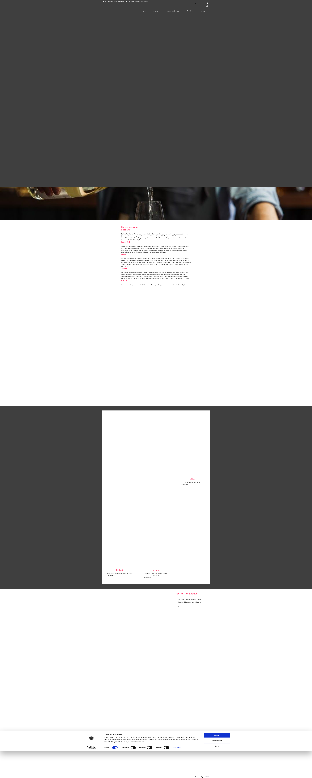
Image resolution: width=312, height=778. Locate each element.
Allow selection (217, 767)
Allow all (217, 762)
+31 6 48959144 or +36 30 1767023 (114, 1)
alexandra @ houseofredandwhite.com (138, 1)
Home (144, 11)
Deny (217, 772)
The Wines (190, 11)
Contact (203, 11)
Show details (177, 774)
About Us (156, 11)
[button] (111, 575)
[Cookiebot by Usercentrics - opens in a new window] (91, 774)
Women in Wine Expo (173, 11)
